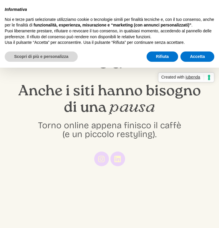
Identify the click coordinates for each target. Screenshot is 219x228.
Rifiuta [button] (162, 56)
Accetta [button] (197, 56)
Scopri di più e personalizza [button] (41, 56)
